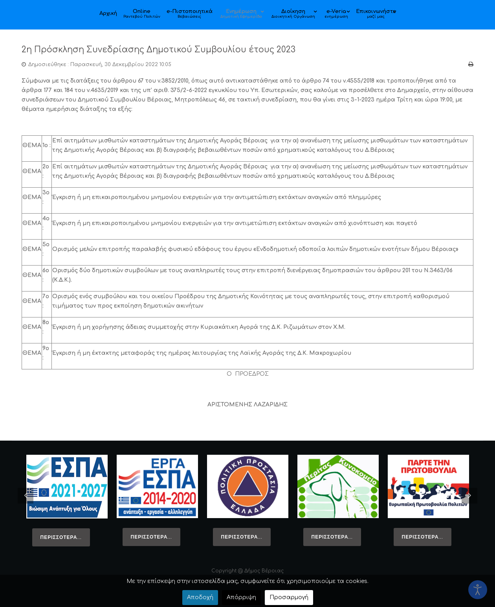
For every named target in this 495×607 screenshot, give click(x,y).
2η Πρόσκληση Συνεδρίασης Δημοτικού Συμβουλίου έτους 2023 (175, 49)
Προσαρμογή (289, 597)
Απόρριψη (241, 597)
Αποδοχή (200, 597)
